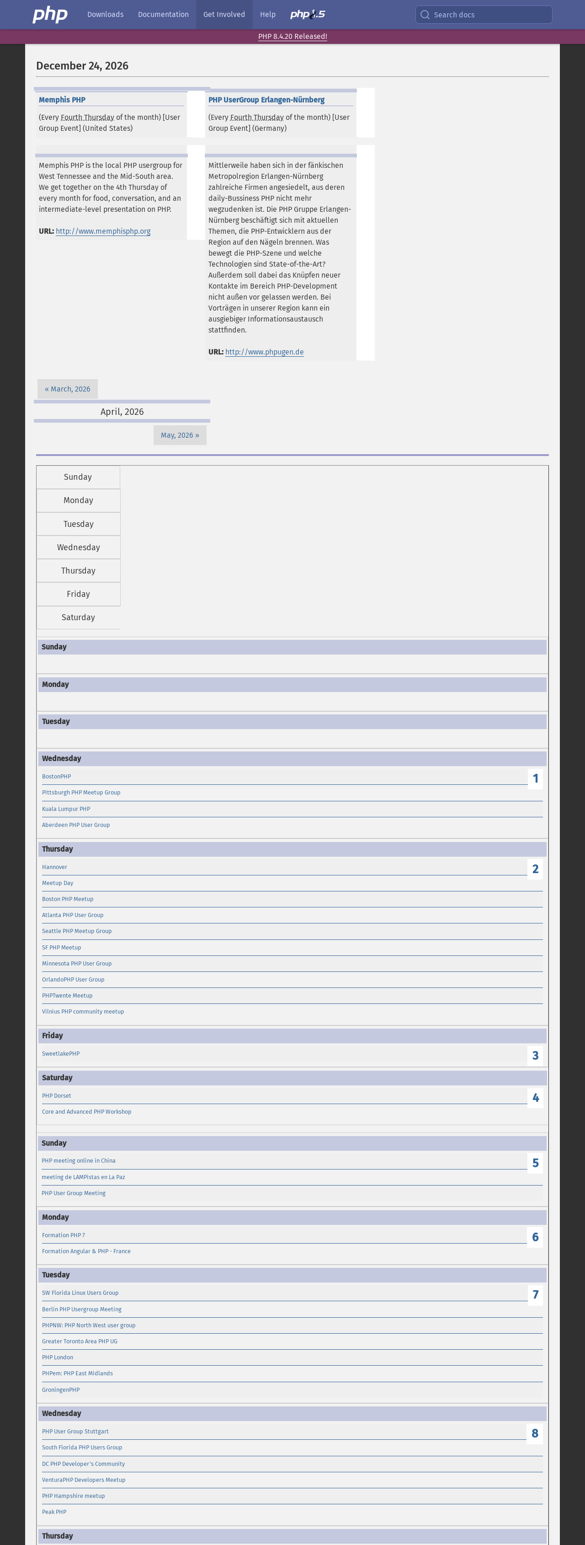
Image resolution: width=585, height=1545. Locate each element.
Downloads (105, 14)
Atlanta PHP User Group (73, 915)
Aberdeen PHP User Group (76, 824)
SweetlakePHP (61, 1053)
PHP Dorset (56, 1095)
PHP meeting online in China (79, 1160)
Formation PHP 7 (63, 1235)
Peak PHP (54, 1511)
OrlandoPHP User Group (73, 979)
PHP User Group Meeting (74, 1193)
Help (268, 14)
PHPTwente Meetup (67, 995)
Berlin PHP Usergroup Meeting (82, 1309)
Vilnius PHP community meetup (83, 1011)
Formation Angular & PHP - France (86, 1251)
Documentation (163, 14)
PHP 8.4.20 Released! (292, 36)
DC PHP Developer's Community (83, 1463)
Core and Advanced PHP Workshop (87, 1111)
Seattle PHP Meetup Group (77, 931)
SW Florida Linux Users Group (80, 1292)
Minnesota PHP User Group (77, 963)
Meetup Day (57, 883)
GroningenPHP (61, 1389)
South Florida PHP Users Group (82, 1447)
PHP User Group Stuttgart (75, 1431)
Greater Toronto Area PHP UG (79, 1341)
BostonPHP (56, 776)
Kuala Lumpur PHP (66, 808)
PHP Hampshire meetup (73, 1495)
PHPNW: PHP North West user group (89, 1325)
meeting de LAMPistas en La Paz (83, 1177)
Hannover (54, 867)
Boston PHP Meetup (68, 899)
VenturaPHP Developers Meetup (84, 1479)
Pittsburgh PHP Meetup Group (81, 792)
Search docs (447, 14)
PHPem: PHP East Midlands (77, 1373)
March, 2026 (70, 389)
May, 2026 (177, 435)
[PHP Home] (50, 14)
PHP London (57, 1357)
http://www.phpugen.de (264, 352)
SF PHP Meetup (61, 947)
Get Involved (224, 14)
